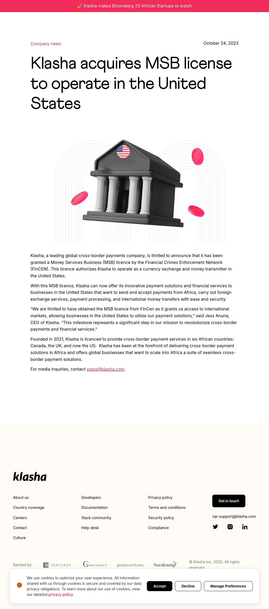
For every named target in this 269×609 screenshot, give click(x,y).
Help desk (90, 527)
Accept (159, 586)
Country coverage (28, 507)
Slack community (96, 517)
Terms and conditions (166, 507)
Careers (20, 517)
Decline (188, 586)
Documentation (94, 507)
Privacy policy (160, 497)
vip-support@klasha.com (234, 516)
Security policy (161, 517)
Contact (20, 527)
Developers (91, 497)
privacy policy (61, 594)
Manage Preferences (228, 586)
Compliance (158, 527)
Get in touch (229, 501)
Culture (19, 537)
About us (21, 497)
